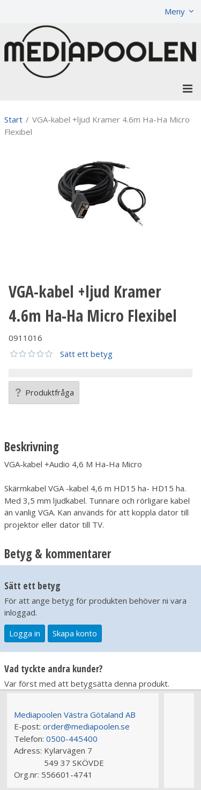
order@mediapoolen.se (86, 726)
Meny (175, 11)
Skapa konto (75, 633)
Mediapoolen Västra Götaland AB (75, 714)
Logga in (24, 633)
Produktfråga (44, 392)
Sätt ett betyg (86, 353)
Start (13, 119)
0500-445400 (72, 738)
